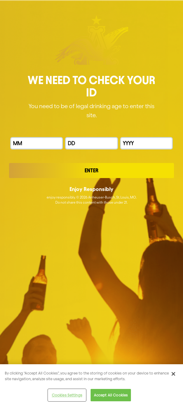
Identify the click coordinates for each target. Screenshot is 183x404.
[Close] (173, 375)
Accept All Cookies (111, 397)
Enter (91, 170)
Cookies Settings (67, 397)
